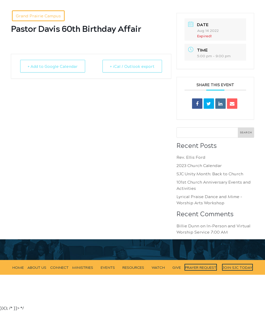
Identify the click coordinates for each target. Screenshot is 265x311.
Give (189, 2)
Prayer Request (200, 267)
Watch (176, 2)
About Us (71, 2)
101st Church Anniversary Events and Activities (213, 185)
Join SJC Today (237, 267)
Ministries (122, 2)
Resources (158, 2)
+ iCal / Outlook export (132, 66)
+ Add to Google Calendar (53, 66)
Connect (89, 2)
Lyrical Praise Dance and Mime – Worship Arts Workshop (209, 199)
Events (140, 2)
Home (56, 2)
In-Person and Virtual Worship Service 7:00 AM (213, 228)
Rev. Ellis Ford (190, 157)
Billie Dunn (187, 225)
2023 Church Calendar (199, 165)
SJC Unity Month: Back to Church (209, 173)
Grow (105, 2)
